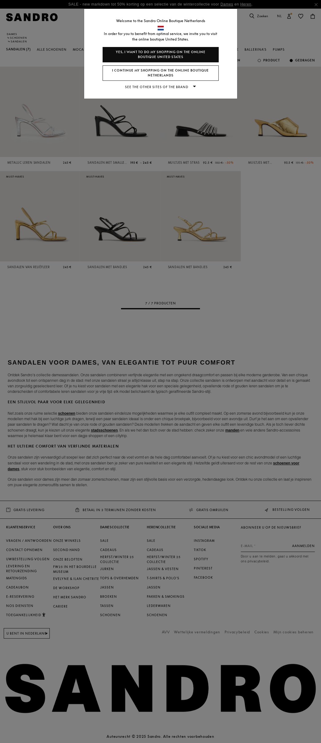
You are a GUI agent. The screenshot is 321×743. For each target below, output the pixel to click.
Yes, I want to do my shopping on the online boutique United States (161, 54)
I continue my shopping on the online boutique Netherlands (160, 72)
